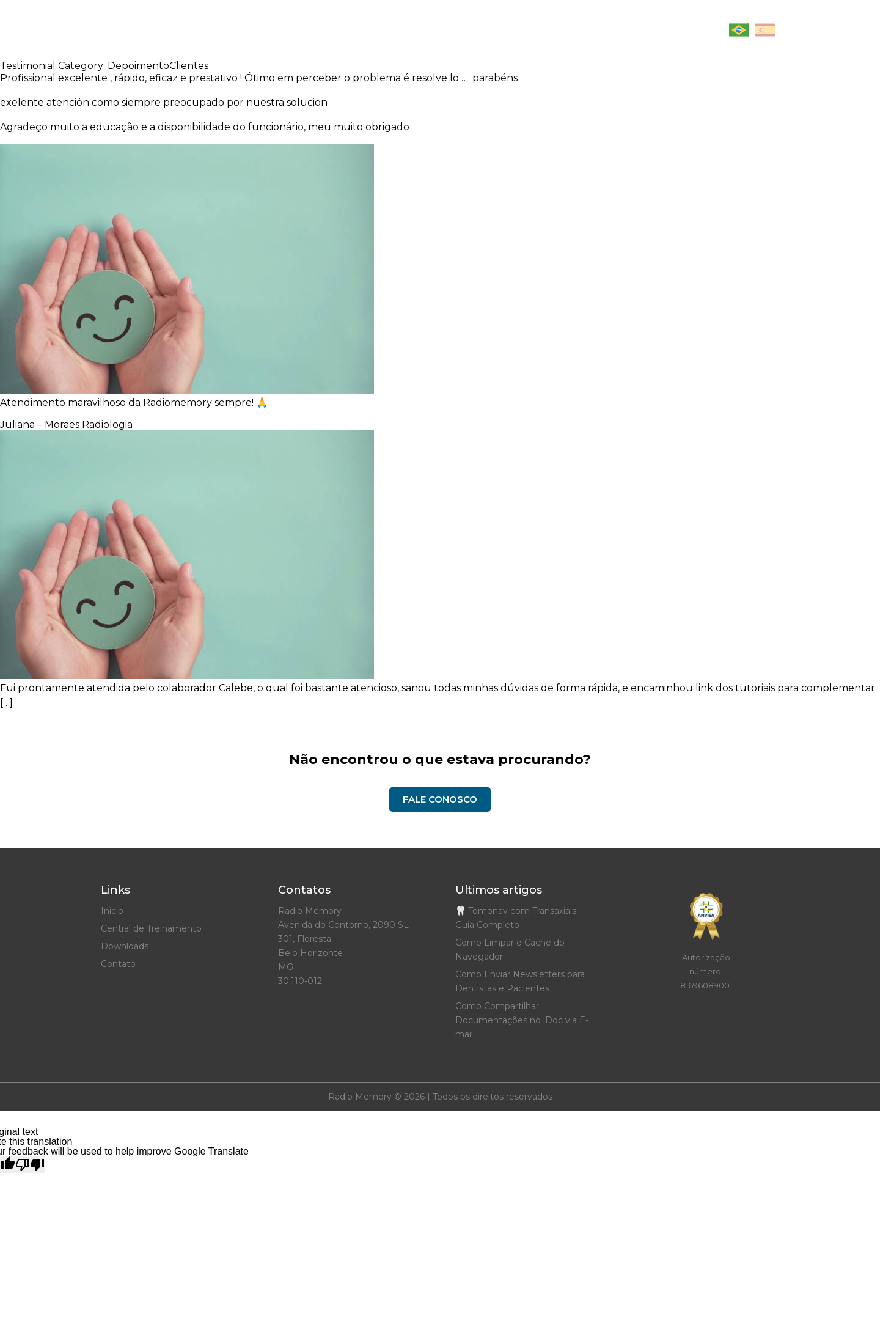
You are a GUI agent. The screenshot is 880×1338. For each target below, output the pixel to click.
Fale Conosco (440, 799)
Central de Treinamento (502, 30)
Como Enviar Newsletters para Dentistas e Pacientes (520, 981)
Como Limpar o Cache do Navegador (510, 949)
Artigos (361, 30)
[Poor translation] (30, 1164)
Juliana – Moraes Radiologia (66, 424)
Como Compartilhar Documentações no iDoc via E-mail (521, 1020)
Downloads (612, 30)
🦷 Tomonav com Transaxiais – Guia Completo (519, 917)
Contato (684, 30)
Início (308, 30)
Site (411, 30)
